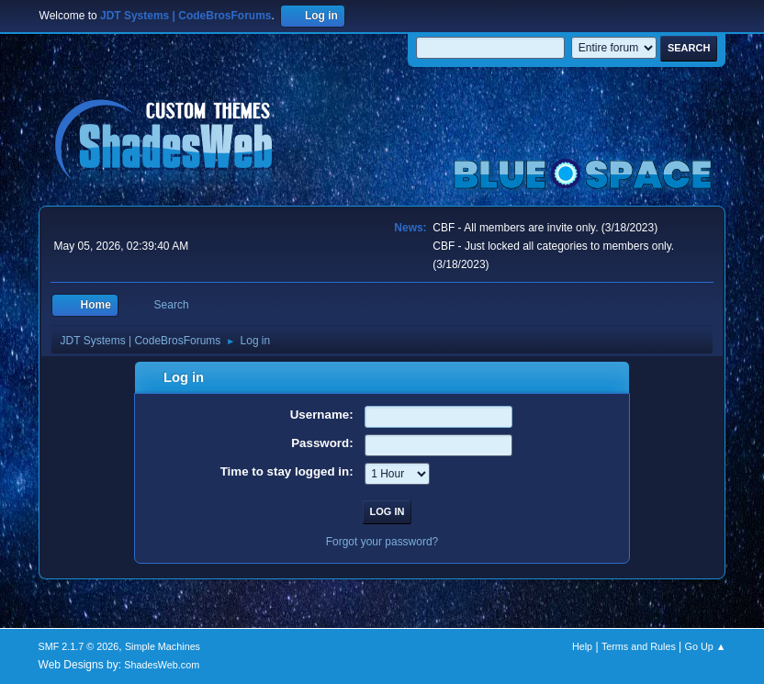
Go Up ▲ (705, 646)
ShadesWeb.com (161, 664)
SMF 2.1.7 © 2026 (79, 646)
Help (582, 646)
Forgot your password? (382, 541)
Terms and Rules (638, 646)
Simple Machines (162, 646)
